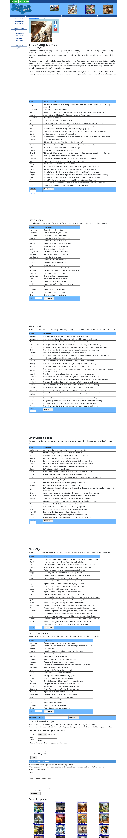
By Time (19, 48)
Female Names (19, 21)
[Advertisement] (72, 87)
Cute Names (19, 18)
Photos (26, 1)
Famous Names (19, 28)
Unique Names (19, 33)
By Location (19, 45)
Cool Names (19, 35)
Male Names (19, 23)
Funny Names (19, 31)
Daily (63, 16)
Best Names (19, 40)
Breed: (40, 740)
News (99, 16)
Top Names (19, 38)
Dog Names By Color (34, 18)
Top (11, 1)
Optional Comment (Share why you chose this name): (49, 743)
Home (27, 16)
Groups (21, 1)
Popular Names (19, 26)
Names (16, 1)
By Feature (19, 43)
